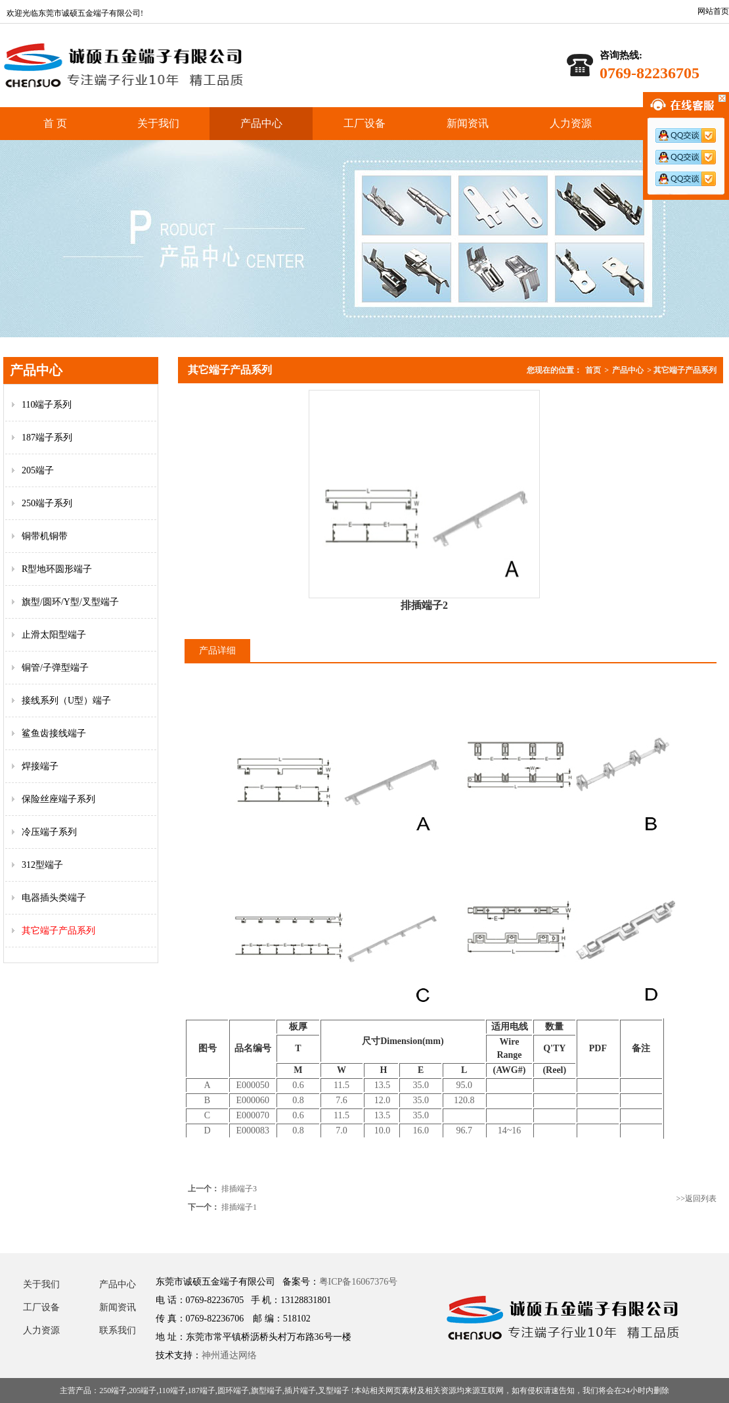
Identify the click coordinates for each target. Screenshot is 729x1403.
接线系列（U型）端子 (66, 700)
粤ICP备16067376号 (358, 1282)
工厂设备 (364, 123)
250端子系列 (47, 503)
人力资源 (571, 123)
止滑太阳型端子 (54, 635)
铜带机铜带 (45, 536)
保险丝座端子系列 (58, 799)
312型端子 (42, 865)
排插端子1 (239, 1207)
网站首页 (713, 11)
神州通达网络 (229, 1355)
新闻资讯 (468, 123)
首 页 (55, 123)
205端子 (38, 470)
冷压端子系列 (49, 832)
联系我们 (117, 1330)
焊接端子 (40, 766)
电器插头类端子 (54, 898)
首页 (593, 370)
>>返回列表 (696, 1198)
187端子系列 (47, 437)
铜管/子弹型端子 (55, 668)
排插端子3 (239, 1188)
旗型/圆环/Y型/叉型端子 (70, 602)
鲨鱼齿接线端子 (54, 733)
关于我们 (158, 123)
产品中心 (261, 123)
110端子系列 (47, 405)
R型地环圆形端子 (57, 569)
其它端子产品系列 (58, 931)
